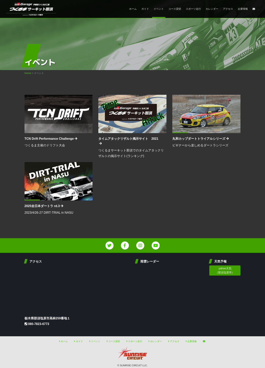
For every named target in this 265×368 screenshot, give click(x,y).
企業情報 (243, 8)
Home (28, 73)
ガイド (145, 8)
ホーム (133, 8)
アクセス (228, 8)
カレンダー (212, 8)
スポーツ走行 (193, 8)
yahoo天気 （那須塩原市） (224, 270)
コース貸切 (174, 8)
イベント (159, 8)
